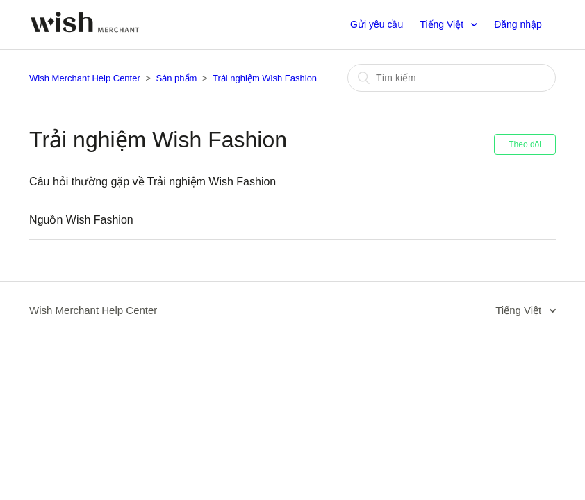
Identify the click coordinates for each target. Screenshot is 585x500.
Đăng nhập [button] (518, 24)
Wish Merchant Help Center (84, 78)
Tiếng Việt (443, 24)
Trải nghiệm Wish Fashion (265, 78)
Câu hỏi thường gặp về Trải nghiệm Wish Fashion (152, 182)
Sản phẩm (176, 78)
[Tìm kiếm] (451, 78)
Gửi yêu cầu (376, 24)
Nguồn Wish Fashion (81, 220)
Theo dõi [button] (525, 144)
